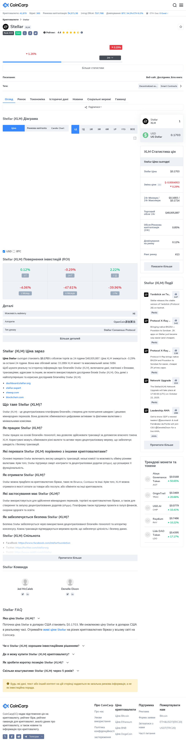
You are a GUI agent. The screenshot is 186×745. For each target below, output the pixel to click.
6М (107, 129)
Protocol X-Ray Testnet (160, 350)
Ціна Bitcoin (122, 716)
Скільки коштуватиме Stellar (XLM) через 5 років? (41, 671)
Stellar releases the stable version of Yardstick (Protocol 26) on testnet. (164, 304)
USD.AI (157, 506)
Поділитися (92, 107)
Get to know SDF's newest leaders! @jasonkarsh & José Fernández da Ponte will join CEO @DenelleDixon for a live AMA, (164, 424)
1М (91, 129)
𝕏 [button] (25, 33)
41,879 (23, 13)
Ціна (13, 128)
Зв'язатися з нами (146, 725)
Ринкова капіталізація (37, 128)
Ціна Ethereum (123, 722)
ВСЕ (132, 129)
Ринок (21, 99)
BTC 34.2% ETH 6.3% (132, 13)
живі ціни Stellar (54, 630)
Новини (78, 99)
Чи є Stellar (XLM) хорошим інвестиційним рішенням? (44, 646)
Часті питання (147, 733)
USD (9, 251)
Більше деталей (70, 338)
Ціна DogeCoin (123, 734)
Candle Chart (57, 128)
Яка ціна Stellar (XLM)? (21, 618)
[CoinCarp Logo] (16, 5)
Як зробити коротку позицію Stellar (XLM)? (36, 662)
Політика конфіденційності (104, 729)
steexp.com (12, 392)
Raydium (158, 519)
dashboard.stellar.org (18, 383)
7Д (83, 129)
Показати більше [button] (161, 266)
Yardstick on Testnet (159, 294)
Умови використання (102, 719)
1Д (75, 129)
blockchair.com (15, 397)
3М (99, 129)
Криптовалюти (11, 19)
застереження (102, 737)
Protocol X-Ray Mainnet (161, 321)
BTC (18, 251)
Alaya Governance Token (159, 477)
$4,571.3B (73, 13)
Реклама (144, 711)
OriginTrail (159, 493)
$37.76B (99, 13)
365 (38, 13)
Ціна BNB (120, 728)
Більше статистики (93, 68)
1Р (115, 129)
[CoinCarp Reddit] (18, 736)
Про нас (99, 711)
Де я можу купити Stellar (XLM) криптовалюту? (39, 654)
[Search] (174, 5)
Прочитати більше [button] (70, 558)
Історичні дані (58, 99)
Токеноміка (37, 99)
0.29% (116, 47)
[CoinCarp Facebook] (11, 736)
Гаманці (120, 99)
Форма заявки (147, 717)
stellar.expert (13, 388)
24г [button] (110, 57)
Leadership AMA (156, 410)
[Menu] (181, 5)
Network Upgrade (157, 380)
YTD (123, 129)
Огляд (9, 99)
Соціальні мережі (99, 99)
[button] (30, 33)
